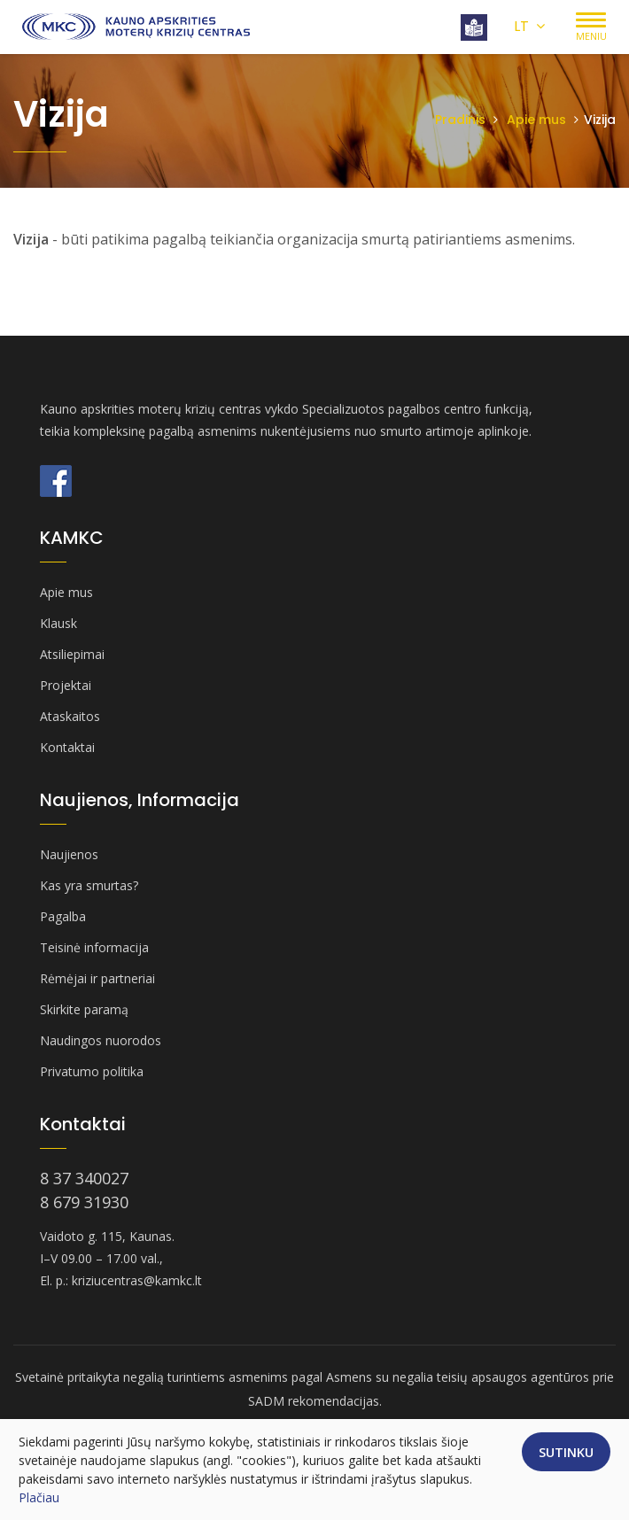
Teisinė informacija (94, 947)
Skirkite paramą (84, 1009)
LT (529, 26)
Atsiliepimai (72, 654)
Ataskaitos (70, 716)
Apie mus (536, 119)
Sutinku (566, 1452)
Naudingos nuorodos (100, 1040)
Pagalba (63, 916)
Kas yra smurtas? (89, 885)
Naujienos (69, 854)
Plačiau (39, 1497)
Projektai (65, 685)
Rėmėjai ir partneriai (97, 978)
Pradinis (460, 119)
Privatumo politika (92, 1071)
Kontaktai (67, 747)
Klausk (58, 623)
